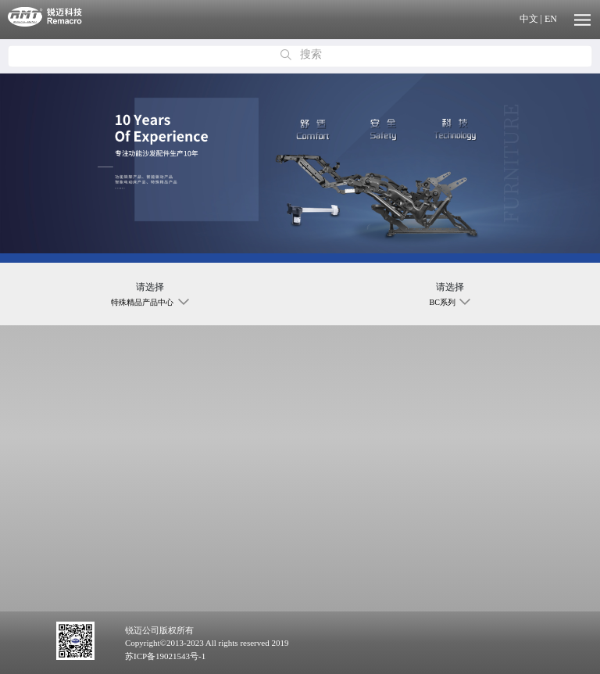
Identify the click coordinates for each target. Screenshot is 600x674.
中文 (529, 18)
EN (551, 18)
